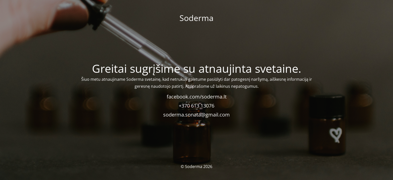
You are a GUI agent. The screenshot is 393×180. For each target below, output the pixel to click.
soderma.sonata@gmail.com (196, 114)
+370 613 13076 (196, 105)
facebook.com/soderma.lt (197, 96)
